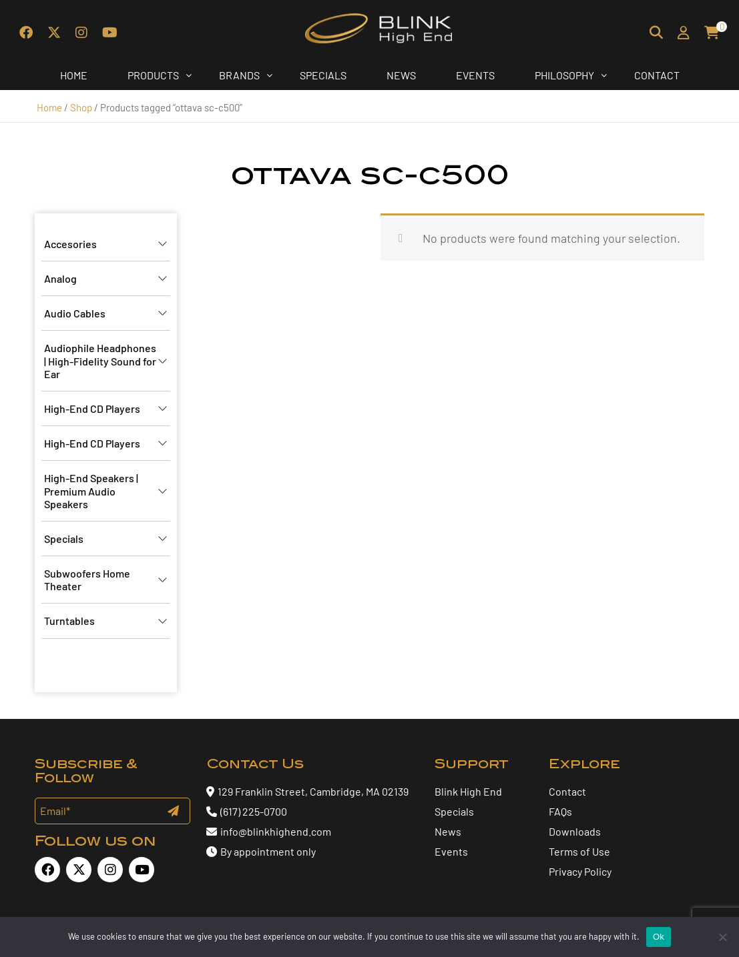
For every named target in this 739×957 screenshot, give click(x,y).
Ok (658, 937)
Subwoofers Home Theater (87, 579)
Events (451, 851)
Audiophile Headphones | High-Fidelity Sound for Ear (100, 360)
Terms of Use (579, 851)
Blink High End (468, 791)
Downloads (575, 831)
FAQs (560, 811)
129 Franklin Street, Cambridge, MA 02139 (313, 791)
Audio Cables (74, 313)
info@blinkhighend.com (268, 831)
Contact (567, 791)
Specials (63, 538)
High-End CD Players (92, 408)
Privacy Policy (580, 871)
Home (49, 107)
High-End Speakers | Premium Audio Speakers (91, 490)
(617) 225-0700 (246, 811)
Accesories (70, 243)
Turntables (69, 620)
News (448, 831)
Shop (81, 107)
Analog (60, 278)
